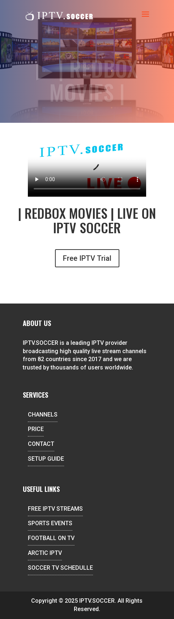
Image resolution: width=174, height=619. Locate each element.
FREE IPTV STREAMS (55, 508)
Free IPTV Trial (87, 258)
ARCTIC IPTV (45, 552)
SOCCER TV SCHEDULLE (60, 567)
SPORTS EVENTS (50, 523)
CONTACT (41, 443)
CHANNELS (43, 414)
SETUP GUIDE (46, 458)
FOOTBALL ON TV (51, 538)
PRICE (36, 429)
